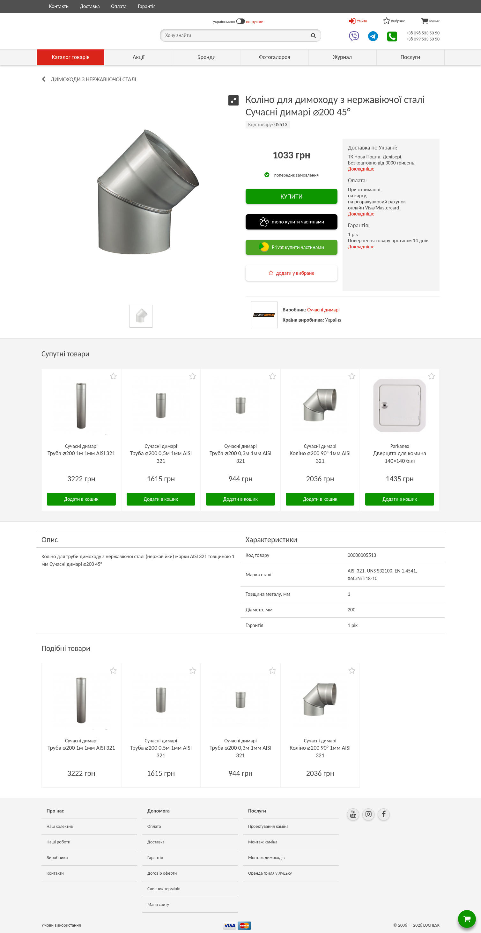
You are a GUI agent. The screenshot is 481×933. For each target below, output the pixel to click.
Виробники (57, 857)
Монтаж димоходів (266, 857)
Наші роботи (58, 842)
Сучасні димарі (323, 310)
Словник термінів (163, 889)
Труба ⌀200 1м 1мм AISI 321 (81, 453)
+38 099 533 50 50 (423, 39)
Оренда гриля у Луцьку (270, 873)
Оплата (119, 6)
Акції (138, 57)
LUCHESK (431, 925)
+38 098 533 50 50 (423, 33)
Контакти (59, 6)
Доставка (90, 6)
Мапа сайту (158, 904)
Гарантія (146, 6)
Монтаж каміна (263, 842)
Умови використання (61, 925)
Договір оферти (162, 873)
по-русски (254, 21)
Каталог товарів (71, 57)
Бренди (206, 57)
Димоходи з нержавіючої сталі (93, 79)
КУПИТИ (291, 196)
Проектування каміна (268, 826)
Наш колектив (60, 826)
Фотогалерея (274, 57)
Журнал (342, 57)
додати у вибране (295, 273)
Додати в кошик (81, 499)
